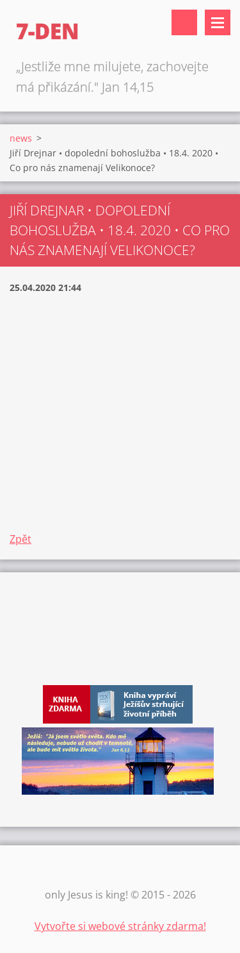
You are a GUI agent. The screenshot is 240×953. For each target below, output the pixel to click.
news (21, 138)
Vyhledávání (184, 22)
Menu (217, 22)
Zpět (20, 539)
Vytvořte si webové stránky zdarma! (120, 926)
